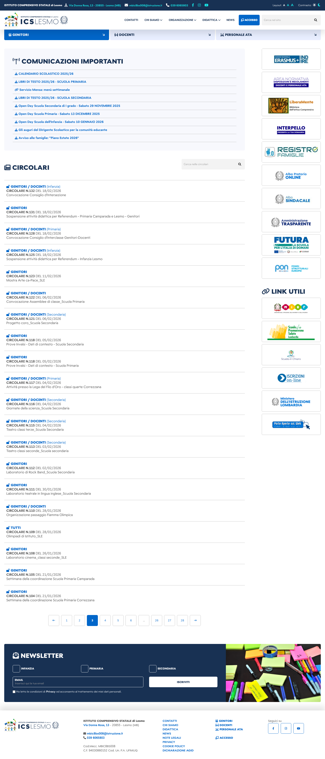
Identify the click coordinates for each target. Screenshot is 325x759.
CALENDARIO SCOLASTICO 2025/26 (44, 74)
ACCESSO (224, 738)
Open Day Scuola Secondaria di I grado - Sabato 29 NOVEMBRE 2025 (67, 106)
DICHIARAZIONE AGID (178, 750)
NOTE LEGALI (172, 738)
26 (156, 620)
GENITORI (56, 35)
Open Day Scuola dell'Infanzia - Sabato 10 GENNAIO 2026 (59, 122)
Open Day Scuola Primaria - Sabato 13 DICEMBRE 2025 (57, 114)
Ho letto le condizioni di (30, 691)
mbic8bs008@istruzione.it (105, 733)
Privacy (50, 691)
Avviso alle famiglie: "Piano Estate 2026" (47, 138)
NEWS (167, 733)
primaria (92, 668)
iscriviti (183, 682)
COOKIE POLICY (174, 746)
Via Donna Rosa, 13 (96, 725)
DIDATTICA (170, 729)
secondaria (162, 668)
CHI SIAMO (170, 725)
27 (169, 620)
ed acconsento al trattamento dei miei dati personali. (88, 691)
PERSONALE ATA (268, 35)
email (19, 680)
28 (182, 620)
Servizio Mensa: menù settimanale (42, 90)
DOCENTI (162, 35)
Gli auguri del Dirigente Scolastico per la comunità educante (61, 130)
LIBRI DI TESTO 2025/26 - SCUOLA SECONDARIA (53, 98)
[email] (78, 682)
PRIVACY (169, 742)
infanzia (23, 668)
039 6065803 (96, 738)
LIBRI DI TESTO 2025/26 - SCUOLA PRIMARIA (50, 82)
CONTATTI (170, 721)
